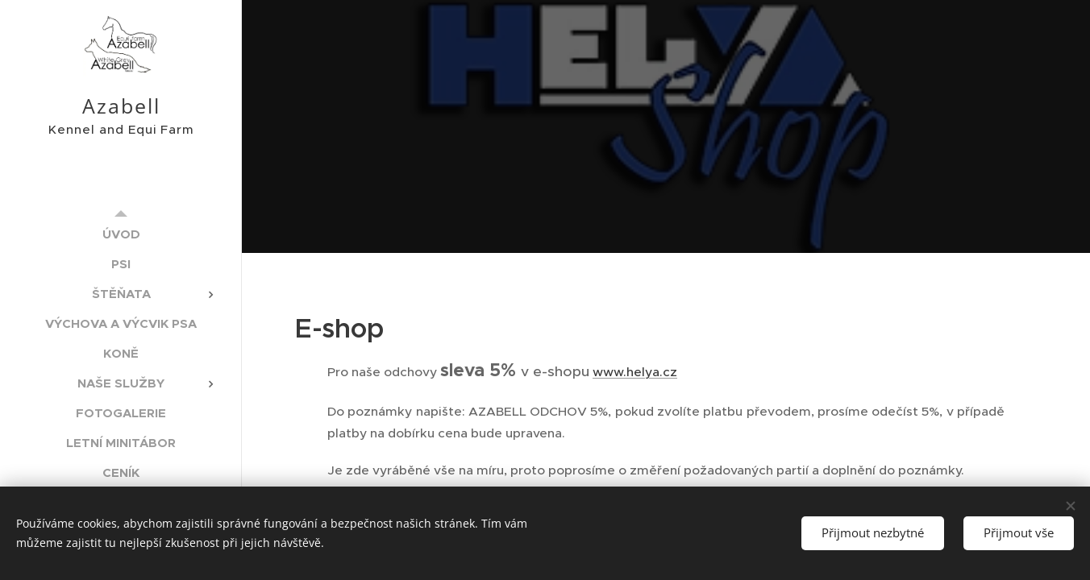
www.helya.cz (635, 371)
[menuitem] (121, 234)
